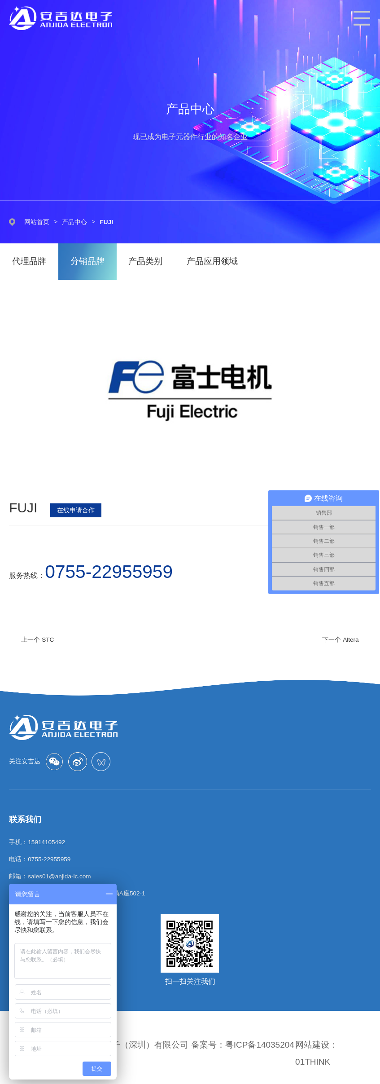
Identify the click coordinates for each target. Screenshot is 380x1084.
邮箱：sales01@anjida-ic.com (50, 876)
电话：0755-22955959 (39, 859)
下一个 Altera (340, 639)
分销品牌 (87, 261)
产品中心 (74, 222)
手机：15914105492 (37, 842)
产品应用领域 (213, 261)
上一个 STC (37, 639)
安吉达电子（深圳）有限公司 (133, 1044)
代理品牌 (29, 261)
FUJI (106, 222)
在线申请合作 (76, 510)
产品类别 (146, 261)
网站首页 (36, 222)
